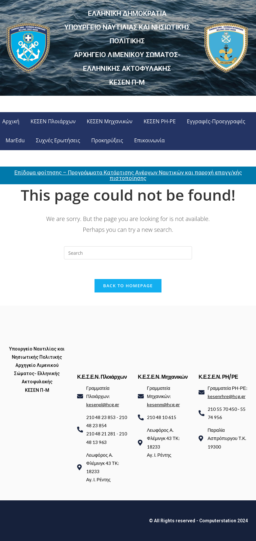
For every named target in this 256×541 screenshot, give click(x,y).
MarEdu (15, 140)
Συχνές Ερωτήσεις (58, 140)
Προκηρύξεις (107, 140)
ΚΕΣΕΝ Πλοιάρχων (53, 121)
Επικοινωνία (149, 140)
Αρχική (10, 121)
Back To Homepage (128, 286)
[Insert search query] (128, 252)
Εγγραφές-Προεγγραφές (216, 121)
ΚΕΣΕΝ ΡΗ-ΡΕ (159, 121)
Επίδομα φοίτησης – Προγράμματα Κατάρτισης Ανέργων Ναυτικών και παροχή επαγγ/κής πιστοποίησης (128, 175)
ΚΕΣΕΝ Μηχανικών (109, 121)
